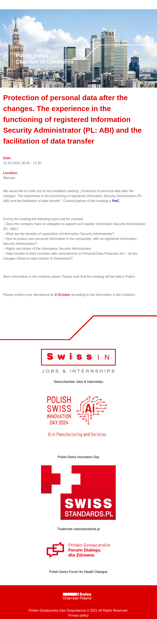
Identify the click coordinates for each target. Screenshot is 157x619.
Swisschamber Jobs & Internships (78, 381)
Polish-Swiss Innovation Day (78, 457)
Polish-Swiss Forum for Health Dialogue (78, 572)
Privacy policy (78, 615)
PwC (115, 201)
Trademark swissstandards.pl (78, 529)
